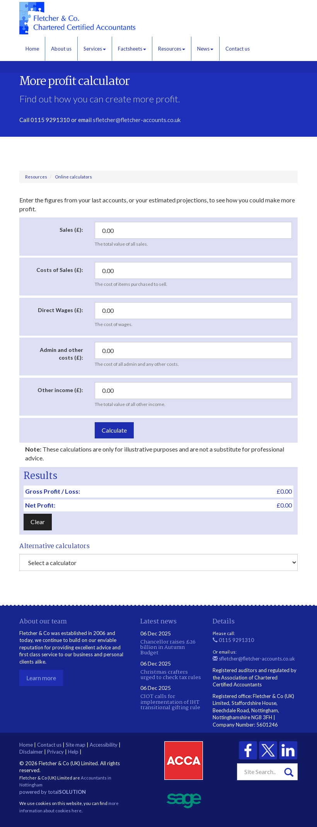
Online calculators (73, 176)
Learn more (41, 677)
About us (61, 49)
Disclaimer (31, 752)
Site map (75, 745)
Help (73, 752)
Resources (171, 49)
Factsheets (132, 49)
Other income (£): (60, 390)
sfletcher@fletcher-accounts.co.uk (137, 119)
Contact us (237, 49)
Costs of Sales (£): (59, 270)
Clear (38, 521)
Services (95, 49)
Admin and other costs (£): (61, 353)
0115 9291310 (233, 640)
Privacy (55, 752)
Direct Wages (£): (60, 310)
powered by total (52, 792)
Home (32, 49)
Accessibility (104, 745)
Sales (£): (71, 229)
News (205, 49)
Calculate (114, 430)
